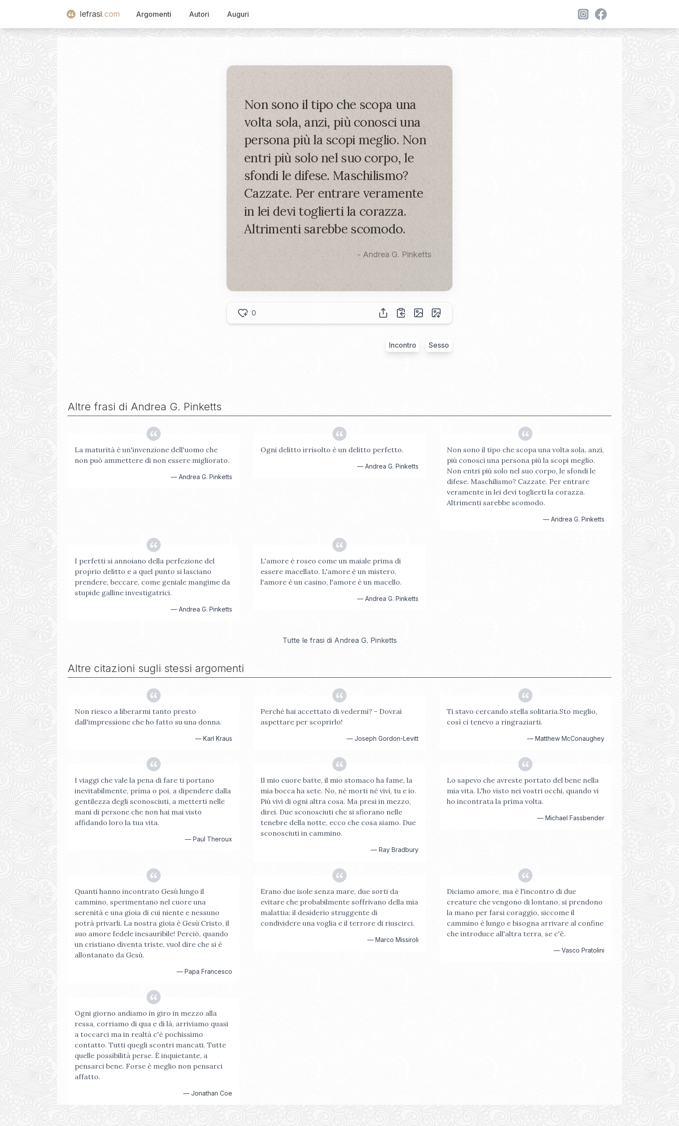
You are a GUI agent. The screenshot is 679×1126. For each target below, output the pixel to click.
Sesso (439, 345)
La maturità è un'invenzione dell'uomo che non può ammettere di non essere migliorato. (152, 455)
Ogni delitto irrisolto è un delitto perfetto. (332, 449)
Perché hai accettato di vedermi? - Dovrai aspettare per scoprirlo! (331, 716)
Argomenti (153, 14)
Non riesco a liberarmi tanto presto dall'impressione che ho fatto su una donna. (148, 716)
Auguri (238, 14)
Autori (199, 14)
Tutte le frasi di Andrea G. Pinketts (340, 640)
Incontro (402, 345)
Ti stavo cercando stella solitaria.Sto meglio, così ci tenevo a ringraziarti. (522, 716)
